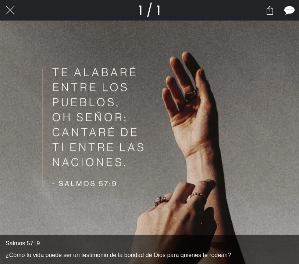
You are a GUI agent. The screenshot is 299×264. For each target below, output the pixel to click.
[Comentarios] (289, 10)
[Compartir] (269, 10)
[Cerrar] (10, 10)
